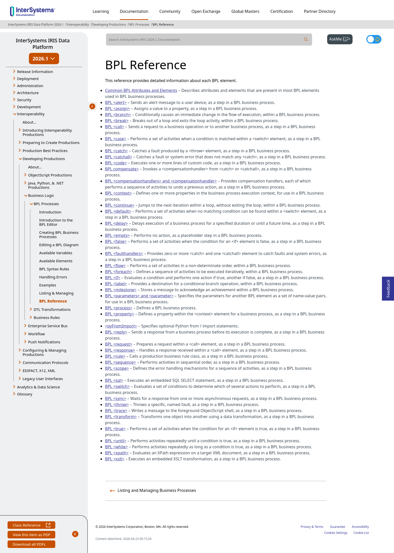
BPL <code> (116, 163)
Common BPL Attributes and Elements (141, 90)
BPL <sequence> (120, 362)
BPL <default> (118, 211)
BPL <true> (115, 428)
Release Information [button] (35, 71)
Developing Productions (109, 24)
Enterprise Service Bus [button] (48, 325)
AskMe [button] (341, 38)
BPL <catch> (116, 151)
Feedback (388, 287)
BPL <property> (119, 314)
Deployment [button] (28, 78)
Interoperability (78, 24)
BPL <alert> (115, 102)
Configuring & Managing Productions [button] (44, 352)
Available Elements (55, 260)
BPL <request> (118, 344)
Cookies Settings (336, 533)
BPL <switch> (117, 386)
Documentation (134, 11)
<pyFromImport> (121, 326)
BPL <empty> (117, 235)
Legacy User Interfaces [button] (43, 378)
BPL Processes (139, 24)
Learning (101, 11)
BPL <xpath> (117, 453)
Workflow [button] (36, 333)
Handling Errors (53, 276)
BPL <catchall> (118, 157)
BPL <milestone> (120, 289)
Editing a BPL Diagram (59, 244)
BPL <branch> (118, 114)
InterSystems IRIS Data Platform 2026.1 (36, 24)
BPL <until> (115, 441)
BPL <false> (116, 241)
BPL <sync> (115, 398)
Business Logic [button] (41, 195)
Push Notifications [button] (44, 341)
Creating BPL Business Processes (59, 234)
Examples (47, 284)
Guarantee (337, 527)
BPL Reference (163, 24)
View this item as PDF (31, 535)
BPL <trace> (116, 410)
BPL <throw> (117, 404)
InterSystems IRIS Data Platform (43, 43)
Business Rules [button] (47, 317)
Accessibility (360, 527)
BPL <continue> (119, 205)
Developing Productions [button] (44, 158)
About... (29, 122)
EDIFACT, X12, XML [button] (39, 370)
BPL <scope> (117, 368)
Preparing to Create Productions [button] (51, 142)
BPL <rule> (115, 356)
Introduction (50, 211)
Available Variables (55, 252)
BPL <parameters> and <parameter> (139, 296)
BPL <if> (112, 277)
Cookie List (361, 533)
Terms (319, 527)
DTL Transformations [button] (52, 309)
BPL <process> (118, 308)
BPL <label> (116, 283)
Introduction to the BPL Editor (56, 222)
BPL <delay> (116, 223)
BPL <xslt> (114, 459)
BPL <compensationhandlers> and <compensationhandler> (161, 181)
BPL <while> (116, 447)
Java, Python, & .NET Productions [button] (46, 185)
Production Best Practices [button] (45, 150)
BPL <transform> (121, 416)
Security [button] (24, 99)
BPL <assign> (117, 108)
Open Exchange (205, 11)
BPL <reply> (116, 332)
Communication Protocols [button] (45, 362)
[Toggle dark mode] (373, 39)
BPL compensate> (122, 169)
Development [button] (29, 106)
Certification (281, 11)
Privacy (306, 527)
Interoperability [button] (30, 113)
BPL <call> (114, 126)
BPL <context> (118, 193)
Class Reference (31, 526)
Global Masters (245, 11)
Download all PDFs (29, 545)
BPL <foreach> (118, 271)
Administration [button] (30, 85)
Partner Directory (320, 11)
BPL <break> (117, 120)
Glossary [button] (24, 393)
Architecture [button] (28, 92)
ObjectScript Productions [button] (50, 174)
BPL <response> (120, 350)
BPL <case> (115, 138)
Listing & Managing (56, 293)
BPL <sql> (114, 380)
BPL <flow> (115, 265)
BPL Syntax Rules (54, 268)
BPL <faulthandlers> (124, 253)
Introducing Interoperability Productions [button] (47, 132)
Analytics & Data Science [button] (38, 386)
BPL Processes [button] (46, 203)
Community (169, 11)
